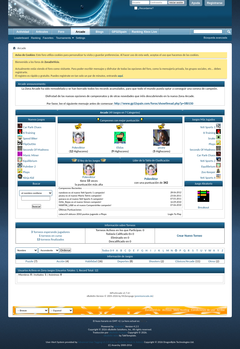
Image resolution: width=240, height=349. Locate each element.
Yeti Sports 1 (207, 127)
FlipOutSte (29, 144)
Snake (211, 138)
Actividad (22, 31)
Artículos (42, 31)
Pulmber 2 (29, 166)
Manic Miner (31, 155)
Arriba (221, 310)
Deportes (123, 261)
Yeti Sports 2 (207, 161)
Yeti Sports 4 (207, 177)
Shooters (154, 261)
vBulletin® (119, 326)
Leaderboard (21, 37)
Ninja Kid (28, 177)
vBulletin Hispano (118, 332)
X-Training (29, 133)
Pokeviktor (78, 147)
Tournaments (63, 37)
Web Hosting (181, 310)
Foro (61, 31)
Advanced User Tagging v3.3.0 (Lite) (96, 342)
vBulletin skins (111, 335)
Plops (26, 172)
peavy (161, 147)
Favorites (48, 37)
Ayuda (195, 3)
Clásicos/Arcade (185, 261)
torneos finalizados (50, 239)
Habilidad (91, 261)
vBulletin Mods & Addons (130, 342)
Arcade (80, 31)
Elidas (120, 147)
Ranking (35, 37)
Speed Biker (30, 138)
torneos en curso (50, 235)
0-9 (112, 250)
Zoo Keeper (208, 172)
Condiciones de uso (203, 310)
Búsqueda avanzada (215, 37)
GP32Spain (119, 31)
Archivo (167, 310)
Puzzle (29, 261)
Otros (211, 261)
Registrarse (214, 3)
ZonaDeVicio (152, 310)
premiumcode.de (144, 296)
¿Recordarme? (144, 8)
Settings (80, 37)
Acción (60, 261)
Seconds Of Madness (36, 149)
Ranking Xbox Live (144, 31)
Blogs (99, 31)
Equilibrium (30, 161)
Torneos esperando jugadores (50, 232)
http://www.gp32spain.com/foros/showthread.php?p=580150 (153, 103)
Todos (105, 250)
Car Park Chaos (32, 127)
